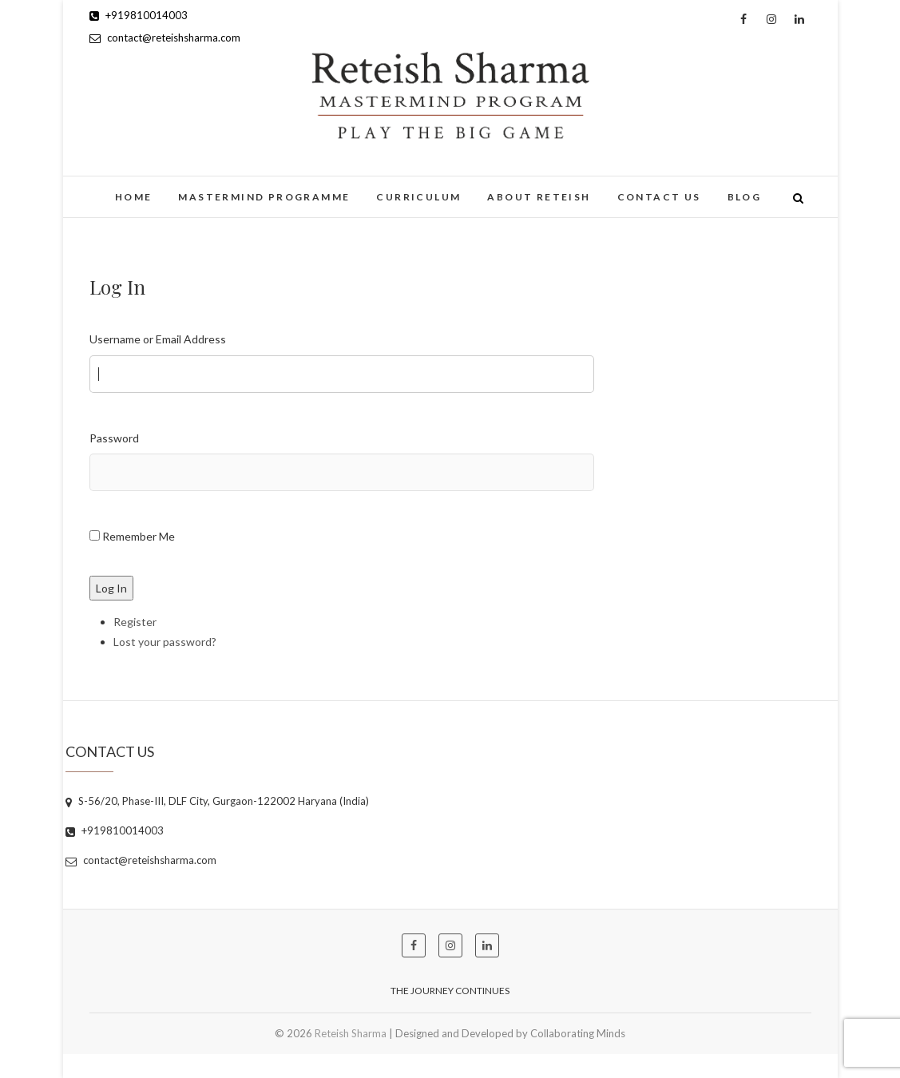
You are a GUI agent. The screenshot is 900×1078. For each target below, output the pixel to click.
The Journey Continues (450, 991)
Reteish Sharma (351, 1033)
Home (134, 197)
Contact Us (659, 197)
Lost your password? (164, 641)
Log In (111, 588)
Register (135, 621)
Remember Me (138, 536)
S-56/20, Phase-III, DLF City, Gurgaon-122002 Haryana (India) (217, 801)
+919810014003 (138, 15)
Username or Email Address (157, 339)
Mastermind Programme (264, 197)
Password (114, 438)
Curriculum (418, 197)
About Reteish (538, 197)
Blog (745, 197)
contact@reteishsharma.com (164, 37)
